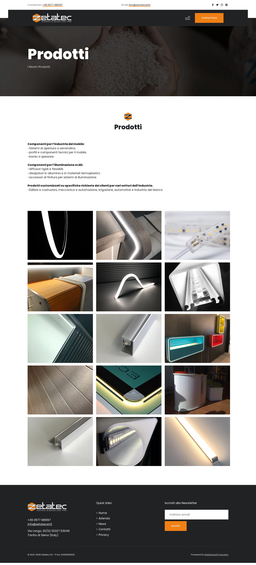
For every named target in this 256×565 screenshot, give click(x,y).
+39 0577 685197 (52, 5)
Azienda (104, 518)
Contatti (104, 529)
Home (103, 513)
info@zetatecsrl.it (140, 5)
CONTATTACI (209, 18)
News (102, 524)
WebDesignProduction (216, 554)
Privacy (104, 535)
